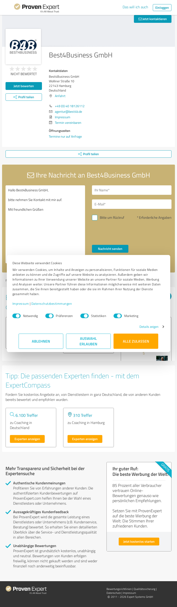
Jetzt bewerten (24, 86)
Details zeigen (142, 326)
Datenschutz (113, 593)
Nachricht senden (110, 248)
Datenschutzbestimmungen (58, 303)
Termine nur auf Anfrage (65, 136)
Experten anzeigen (27, 439)
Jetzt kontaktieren (153, 19)
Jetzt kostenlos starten (139, 541)
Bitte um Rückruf (112, 217)
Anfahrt (60, 96)
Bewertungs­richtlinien (119, 589)
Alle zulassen (136, 341)
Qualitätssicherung (144, 589)
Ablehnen (41, 341)
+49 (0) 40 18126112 (70, 106)
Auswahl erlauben (88, 341)
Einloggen (162, 7)
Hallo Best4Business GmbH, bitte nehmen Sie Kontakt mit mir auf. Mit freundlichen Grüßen (45, 224)
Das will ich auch (135, 6)
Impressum (27, 303)
